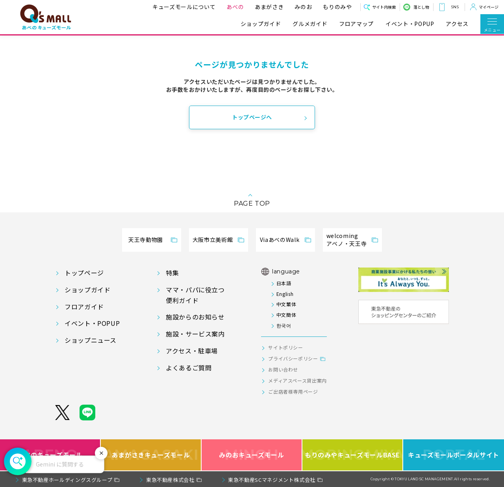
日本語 (283, 283)
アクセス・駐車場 (192, 350)
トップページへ (252, 117)
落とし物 (421, 7)
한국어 (283, 325)
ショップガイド (261, 24)
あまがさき (266, 7)
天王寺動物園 (145, 240)
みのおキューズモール (251, 455)
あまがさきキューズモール (151, 455)
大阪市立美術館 (213, 240)
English (284, 293)
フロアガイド (84, 306)
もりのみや (335, 7)
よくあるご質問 (188, 367)
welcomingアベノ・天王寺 (346, 239)
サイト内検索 (384, 7)
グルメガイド (310, 24)
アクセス (457, 24)
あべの (232, 7)
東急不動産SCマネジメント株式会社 (271, 479)
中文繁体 (286, 304)
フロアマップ (356, 24)
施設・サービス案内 (195, 333)
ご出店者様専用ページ (293, 391)
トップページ (84, 272)
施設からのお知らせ (195, 317)
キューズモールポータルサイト (453, 455)
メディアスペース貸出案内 (297, 380)
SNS (455, 6)
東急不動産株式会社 (170, 479)
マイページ (488, 7)
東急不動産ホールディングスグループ (67, 479)
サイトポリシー (285, 347)
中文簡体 (286, 314)
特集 (172, 272)
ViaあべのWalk (279, 240)
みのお (300, 7)
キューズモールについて (181, 7)
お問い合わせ (283, 369)
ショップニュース (91, 340)
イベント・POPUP (409, 24)
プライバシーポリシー (293, 358)
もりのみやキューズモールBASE (352, 455)
